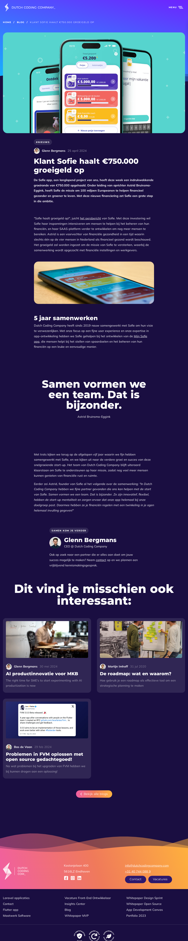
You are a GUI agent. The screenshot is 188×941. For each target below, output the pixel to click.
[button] (173, 7)
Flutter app (10, 910)
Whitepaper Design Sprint (144, 898)
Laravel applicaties (16, 898)
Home (7, 22)
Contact (136, 879)
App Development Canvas (144, 910)
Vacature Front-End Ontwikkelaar (88, 898)
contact (101, 560)
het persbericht (90, 218)
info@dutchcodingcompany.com (147, 865)
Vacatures (160, 879)
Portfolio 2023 (136, 915)
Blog (20, 22)
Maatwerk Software (17, 915)
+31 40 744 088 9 (138, 871)
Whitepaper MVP (77, 915)
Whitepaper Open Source (144, 904)
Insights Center (75, 904)
